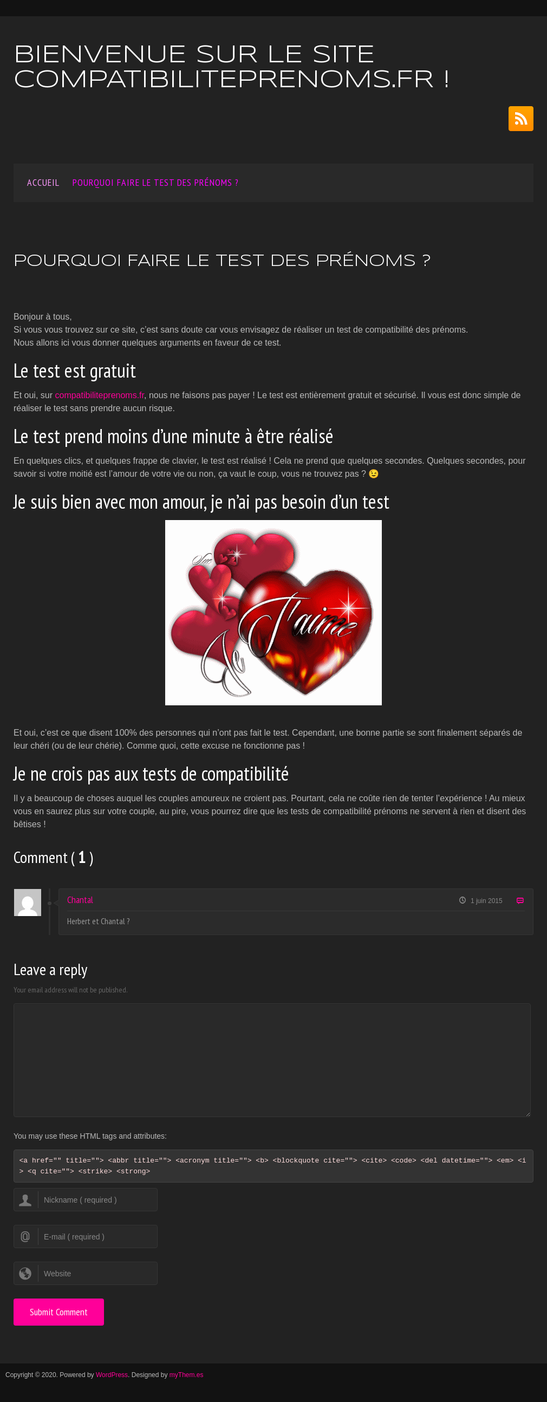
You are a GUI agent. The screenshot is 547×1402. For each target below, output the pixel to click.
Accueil (43, 182)
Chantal (80, 899)
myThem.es (187, 1375)
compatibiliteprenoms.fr (99, 395)
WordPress (112, 1375)
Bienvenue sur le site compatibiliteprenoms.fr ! (232, 68)
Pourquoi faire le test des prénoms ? (156, 182)
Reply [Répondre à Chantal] (520, 901)
